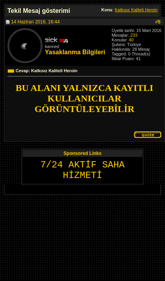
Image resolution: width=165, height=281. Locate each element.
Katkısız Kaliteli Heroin (136, 9)
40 (131, 39)
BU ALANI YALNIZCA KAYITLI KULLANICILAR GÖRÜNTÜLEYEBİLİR (84, 98)
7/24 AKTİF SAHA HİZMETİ (82, 170)
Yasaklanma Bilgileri (75, 52)
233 (133, 35)
